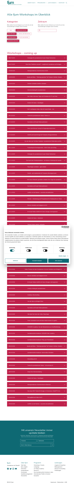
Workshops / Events (39, 465)
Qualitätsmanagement (26, 474)
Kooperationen (24, 470)
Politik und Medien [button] (23, 37)
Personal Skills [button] (12, 37)
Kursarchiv (36, 476)
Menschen (23, 468)
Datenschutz (60, 482)
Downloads (24, 472)
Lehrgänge (36, 467)
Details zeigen (62, 256)
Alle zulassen (58, 260)
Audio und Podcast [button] (21, 30)
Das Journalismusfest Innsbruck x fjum (43, 472)
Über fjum (31, 3)
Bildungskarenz (58, 467)
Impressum (53, 482)
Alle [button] (11, 30)
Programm (41, 3)
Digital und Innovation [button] (24, 33)
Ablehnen (15, 260)
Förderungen (58, 470)
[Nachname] (46, 440)
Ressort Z (36, 470)
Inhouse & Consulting (60, 468)
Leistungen (52, 3)
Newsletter (24, 476)
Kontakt (62, 3)
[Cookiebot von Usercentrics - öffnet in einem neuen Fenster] (62, 227)
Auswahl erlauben (37, 260)
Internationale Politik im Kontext (42, 474)
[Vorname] (28, 440)
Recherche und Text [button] (13, 40)
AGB (65, 482)
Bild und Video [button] (11, 33)
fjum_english (24, 467)
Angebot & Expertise (60, 465)
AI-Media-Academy (39, 468)
